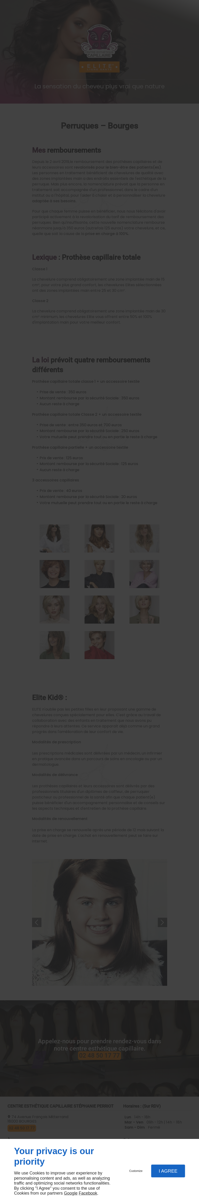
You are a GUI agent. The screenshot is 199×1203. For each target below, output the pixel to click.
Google (70, 1193)
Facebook (88, 1193)
